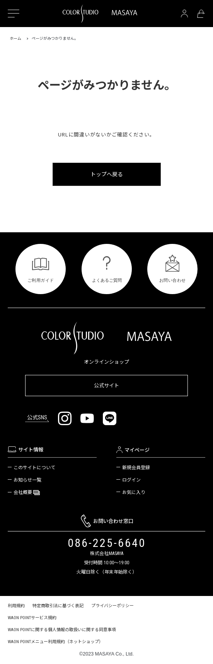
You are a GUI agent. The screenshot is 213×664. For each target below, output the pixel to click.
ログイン (131, 480)
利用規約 (16, 605)
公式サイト (106, 385)
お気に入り (133, 492)
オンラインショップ (106, 362)
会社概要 (23, 492)
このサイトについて (34, 467)
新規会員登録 (136, 467)
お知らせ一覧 (27, 480)
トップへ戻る (106, 174)
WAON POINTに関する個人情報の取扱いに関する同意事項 (62, 629)
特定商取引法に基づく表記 (57, 605)
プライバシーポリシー (112, 605)
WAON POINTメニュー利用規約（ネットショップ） (55, 641)
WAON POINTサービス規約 (32, 617)
